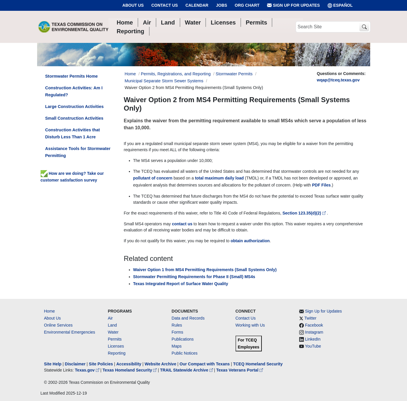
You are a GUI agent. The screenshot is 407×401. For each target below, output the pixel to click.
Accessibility (129, 364)
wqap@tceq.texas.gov (338, 80)
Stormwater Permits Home (71, 76)
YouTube (313, 346)
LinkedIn (313, 339)
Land (112, 325)
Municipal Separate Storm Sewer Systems (164, 81)
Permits (115, 339)
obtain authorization (250, 240)
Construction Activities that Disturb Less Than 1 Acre (72, 133)
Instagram (314, 332)
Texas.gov (87, 370)
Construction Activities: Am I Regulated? (74, 91)
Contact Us (164, 5)
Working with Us (250, 325)
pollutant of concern (153, 178)
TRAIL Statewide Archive (187, 370)
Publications (183, 339)
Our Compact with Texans (205, 364)
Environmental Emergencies (69, 332)
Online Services (58, 325)
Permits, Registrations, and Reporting (176, 74)
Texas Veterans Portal (239, 370)
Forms (177, 332)
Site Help (53, 364)
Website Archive (160, 364)
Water (113, 332)
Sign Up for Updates (293, 5)
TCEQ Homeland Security (258, 364)
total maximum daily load (219, 178)
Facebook (314, 325)
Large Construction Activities (74, 106)
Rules (177, 325)
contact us (182, 224)
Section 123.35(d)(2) (305, 213)
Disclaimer (75, 364)
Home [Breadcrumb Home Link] (130, 74)
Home (49, 311)
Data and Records (188, 318)
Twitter (310, 318)
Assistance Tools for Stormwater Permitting (78, 152)
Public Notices (185, 353)
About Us (133, 5)
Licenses (116, 346)
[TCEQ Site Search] (364, 27)
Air (110, 318)
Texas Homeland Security (130, 370)
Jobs (221, 5)
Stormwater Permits (234, 74)
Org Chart (247, 5)
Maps (176, 346)
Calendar (197, 5)
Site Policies (101, 364)
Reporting (117, 353)
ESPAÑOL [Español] (340, 5)
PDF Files (321, 185)
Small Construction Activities (74, 118)
